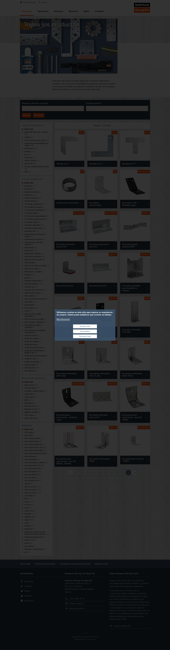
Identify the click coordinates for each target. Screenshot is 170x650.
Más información (63, 319)
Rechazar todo (85, 336)
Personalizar (85, 331)
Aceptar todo (85, 326)
